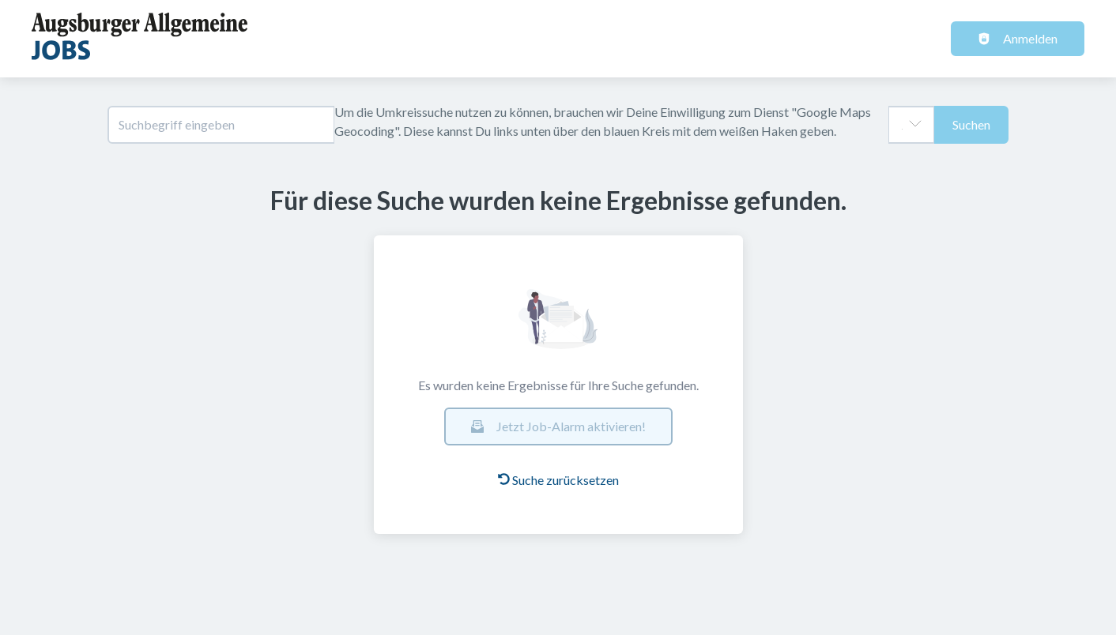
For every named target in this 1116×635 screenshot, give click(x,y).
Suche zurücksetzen (558, 479)
